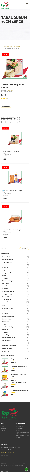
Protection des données (22, 435)
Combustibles (6, 340)
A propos (3, 428)
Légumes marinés (9, 291)
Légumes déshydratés (11, 273)
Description (6, 106)
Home (2, 426)
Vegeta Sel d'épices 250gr (19, 390)
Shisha (4, 343)
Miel (5, 324)
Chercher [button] (24, 248)
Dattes (6, 313)
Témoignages (19, 437)
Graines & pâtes (7, 265)
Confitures (7, 286)
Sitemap (25, 463)
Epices (4, 275)
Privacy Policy (19, 463)
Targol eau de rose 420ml (19, 359)
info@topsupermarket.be (7, 452)
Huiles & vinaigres (8, 281)
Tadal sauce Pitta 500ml (18, 382)
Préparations (6, 319)
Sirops (6, 332)
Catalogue (9, 46)
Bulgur (6, 267)
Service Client (19, 426)
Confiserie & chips (8, 327)
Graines (6, 311)
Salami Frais (7, 299)
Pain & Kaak (17, 46)
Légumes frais (7, 348)
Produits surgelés (8, 316)
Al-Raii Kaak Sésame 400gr (13, 190)
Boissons (5, 329)
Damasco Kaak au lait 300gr (11, 230)
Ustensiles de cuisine (9, 345)
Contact (3, 430)
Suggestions (19, 428)
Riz (5, 270)
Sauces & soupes (7, 302)
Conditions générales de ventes (22, 433)
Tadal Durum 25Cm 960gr (10, 151)
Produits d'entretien (9, 337)
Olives (6, 288)
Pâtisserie (5, 322)
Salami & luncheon (8, 297)
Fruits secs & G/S (7, 308)
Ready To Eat (8, 294)
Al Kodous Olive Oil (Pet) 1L (19, 366)
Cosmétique (6, 335)
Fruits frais (5, 351)
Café (4, 306)
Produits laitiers (7, 259)
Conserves (5, 283)
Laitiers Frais (8, 262)
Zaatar (6, 278)
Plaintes (18, 430)
